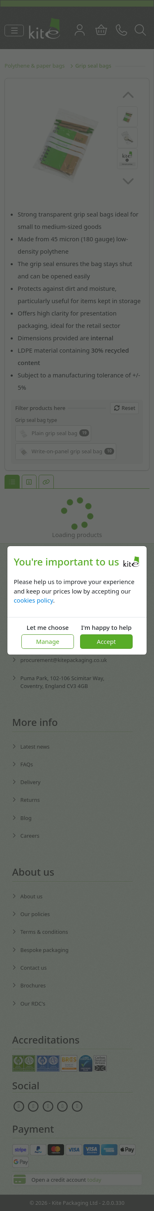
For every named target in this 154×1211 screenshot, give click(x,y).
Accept (106, 641)
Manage (48, 641)
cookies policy (33, 600)
